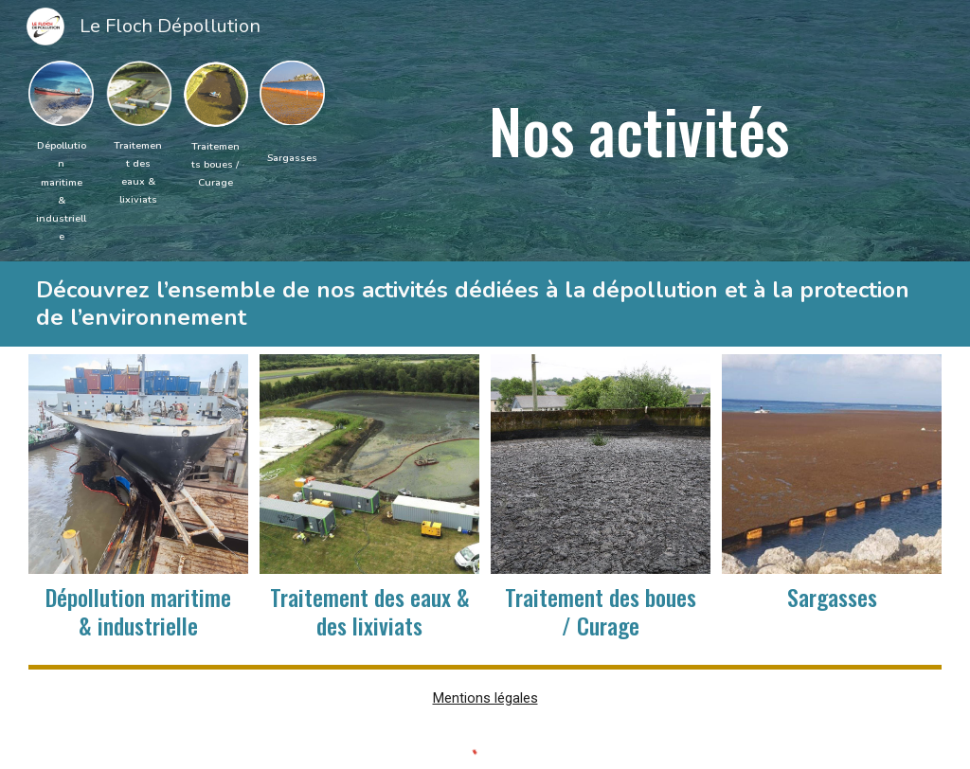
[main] (61, 190)
